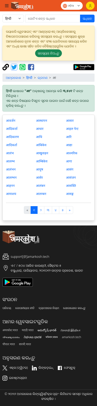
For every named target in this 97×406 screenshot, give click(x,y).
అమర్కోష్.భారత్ (47, 330)
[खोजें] (52, 18)
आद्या (69, 145)
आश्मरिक (71, 153)
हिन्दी (29, 77)
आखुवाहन (42, 153)
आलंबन (40, 185)
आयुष (39, 169)
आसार (70, 120)
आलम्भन (11, 177)
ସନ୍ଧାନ (87, 18)
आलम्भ (10, 161)
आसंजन (71, 177)
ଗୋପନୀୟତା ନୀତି (25, 308)
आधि (39, 137)
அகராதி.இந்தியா (70, 330)
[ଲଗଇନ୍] (90, 6)
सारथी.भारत (25, 344)
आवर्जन (10, 120)
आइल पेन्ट (72, 128)
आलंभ (10, 153)
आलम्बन (41, 194)
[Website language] (72, 6)
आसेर (39, 177)
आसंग (69, 169)
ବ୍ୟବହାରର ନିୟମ (49, 308)
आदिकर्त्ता (11, 128)
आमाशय (11, 194)
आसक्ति (71, 185)
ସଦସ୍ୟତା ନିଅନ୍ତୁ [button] (48, 53)
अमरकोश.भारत (10, 330)
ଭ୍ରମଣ (43, 77)
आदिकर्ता (11, 145)
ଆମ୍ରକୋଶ (13, 77)
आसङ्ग (70, 194)
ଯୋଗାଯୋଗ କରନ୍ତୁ (74, 308)
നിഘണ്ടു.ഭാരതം (11, 337)
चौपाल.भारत (8, 344)
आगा (69, 161)
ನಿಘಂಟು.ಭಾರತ (32, 337)
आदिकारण (12, 137)
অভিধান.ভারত (52, 337)
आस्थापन (41, 120)
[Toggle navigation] (6, 5)
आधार (39, 128)
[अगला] (69, 210)
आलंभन (11, 169)
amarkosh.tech (71, 337)
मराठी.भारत (27, 330)
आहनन (10, 185)
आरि (68, 137)
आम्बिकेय (41, 161)
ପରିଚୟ (6, 308)
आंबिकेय (41, 145)
